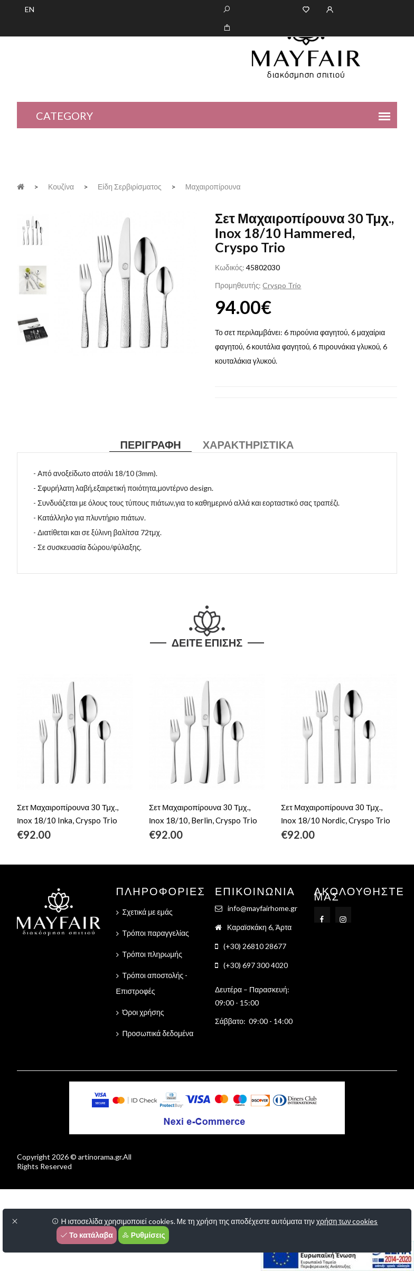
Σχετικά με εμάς (148, 911)
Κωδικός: (229, 267)
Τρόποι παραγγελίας (156, 932)
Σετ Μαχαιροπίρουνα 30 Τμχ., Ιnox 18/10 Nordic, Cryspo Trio (335, 813)
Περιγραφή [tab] (150, 444)
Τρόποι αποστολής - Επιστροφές (152, 983)
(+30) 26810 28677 (254, 946)
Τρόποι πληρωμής (152, 954)
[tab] (33, 229)
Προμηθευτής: (238, 285)
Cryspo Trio (281, 285)
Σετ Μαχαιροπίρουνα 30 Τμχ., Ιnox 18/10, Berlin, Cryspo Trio (203, 813)
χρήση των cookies (347, 1221)
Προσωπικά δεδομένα (158, 1033)
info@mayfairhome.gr (262, 908)
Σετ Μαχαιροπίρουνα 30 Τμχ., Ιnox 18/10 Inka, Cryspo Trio (67, 813)
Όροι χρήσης (143, 1012)
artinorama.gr (99, 1156)
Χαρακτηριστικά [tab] (248, 444)
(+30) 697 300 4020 (255, 965)
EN (29, 9)
